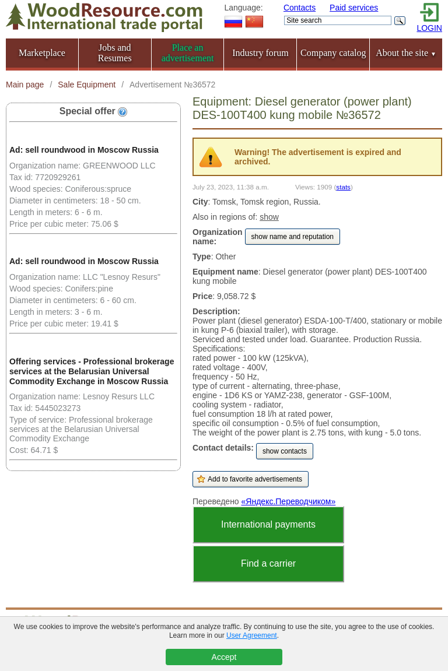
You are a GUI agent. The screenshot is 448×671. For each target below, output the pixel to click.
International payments (268, 524)
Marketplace (42, 53)
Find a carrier (268, 563)
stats (343, 187)
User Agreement (251, 635)
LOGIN (429, 28)
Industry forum (260, 53)
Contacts (300, 7)
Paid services (354, 7)
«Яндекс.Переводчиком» (289, 501)
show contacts (284, 451)
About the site (406, 53)
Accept (224, 657)
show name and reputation (292, 237)
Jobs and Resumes (115, 53)
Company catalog (333, 53)
